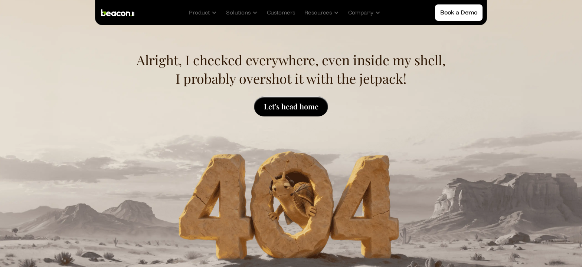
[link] (281, 12)
